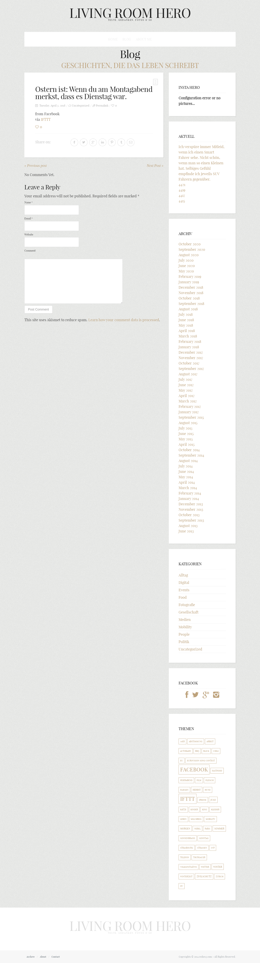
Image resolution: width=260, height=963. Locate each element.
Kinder (194, 809)
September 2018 (191, 303)
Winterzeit (186, 876)
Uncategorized (80, 105)
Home (113, 39)
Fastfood (217, 770)
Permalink (102, 105)
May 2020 (186, 271)
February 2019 (190, 276)
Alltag (183, 575)
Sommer (219, 828)
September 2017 (191, 368)
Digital (184, 582)
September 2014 (191, 455)
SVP (212, 848)
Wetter (205, 867)
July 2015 (185, 428)
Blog (126, 39)
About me (144, 39)
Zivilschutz (204, 876)
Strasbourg (186, 848)
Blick (206, 751)
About (43, 956)
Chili (216, 751)
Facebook (194, 769)
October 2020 (190, 244)
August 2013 (188, 525)
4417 (182, 195)
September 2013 (191, 520)
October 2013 (189, 515)
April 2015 (186, 444)
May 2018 (186, 325)
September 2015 (191, 417)
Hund (208, 790)
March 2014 (188, 487)
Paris (207, 828)
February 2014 (190, 493)
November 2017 (191, 357)
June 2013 (186, 531)
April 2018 (187, 330)
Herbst (197, 789)
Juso (213, 799)
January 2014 (189, 498)
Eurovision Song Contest (201, 760)
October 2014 (189, 450)
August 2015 (188, 422)
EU (181, 760)
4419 (182, 190)
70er (182, 741)
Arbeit (210, 741)
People (184, 634)
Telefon (184, 857)
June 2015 (186, 433)
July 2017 (185, 379)
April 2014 (187, 482)
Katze (183, 809)
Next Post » (155, 166)
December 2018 (191, 287)
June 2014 (186, 471)
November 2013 (191, 509)
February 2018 (190, 341)
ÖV (181, 886)
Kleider (215, 809)
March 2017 (188, 401)
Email (28, 218)
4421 (182, 184)
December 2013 (191, 504)
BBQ (197, 751)
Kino (204, 809)
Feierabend (186, 780)
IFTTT (46, 119)
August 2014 (188, 460)
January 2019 (189, 282)
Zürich (219, 876)
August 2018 (188, 309)
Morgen (185, 828)
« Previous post (35, 166)
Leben (183, 819)
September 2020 (192, 249)
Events (184, 590)
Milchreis (196, 819)
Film (199, 780)
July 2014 (186, 466)
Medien (185, 619)
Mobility (185, 627)
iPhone (202, 800)
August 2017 (188, 374)
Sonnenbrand (187, 838)
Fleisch (209, 780)
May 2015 (186, 439)
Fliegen (184, 790)
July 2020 (186, 260)
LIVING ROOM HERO (130, 13)
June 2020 (187, 265)
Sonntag (204, 838)
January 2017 (189, 412)
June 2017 (186, 385)
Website (28, 234)
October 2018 (189, 298)
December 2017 (191, 352)
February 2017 (190, 406)
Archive (31, 956)
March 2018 (188, 336)
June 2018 (186, 320)
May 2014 (186, 477)
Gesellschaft (188, 612)
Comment (30, 250)
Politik (184, 641)
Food (183, 597)
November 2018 (191, 292)
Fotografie (187, 604)
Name (28, 202)
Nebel (197, 828)
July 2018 (186, 314)
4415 (182, 201)
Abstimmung (195, 741)
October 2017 (189, 363)
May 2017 (186, 390)
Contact (55, 956)
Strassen (202, 848)
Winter (217, 866)
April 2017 (186, 395)
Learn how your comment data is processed (123, 320)
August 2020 (189, 255)
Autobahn (185, 751)
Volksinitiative (188, 867)
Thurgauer (199, 857)
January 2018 (189, 347)
